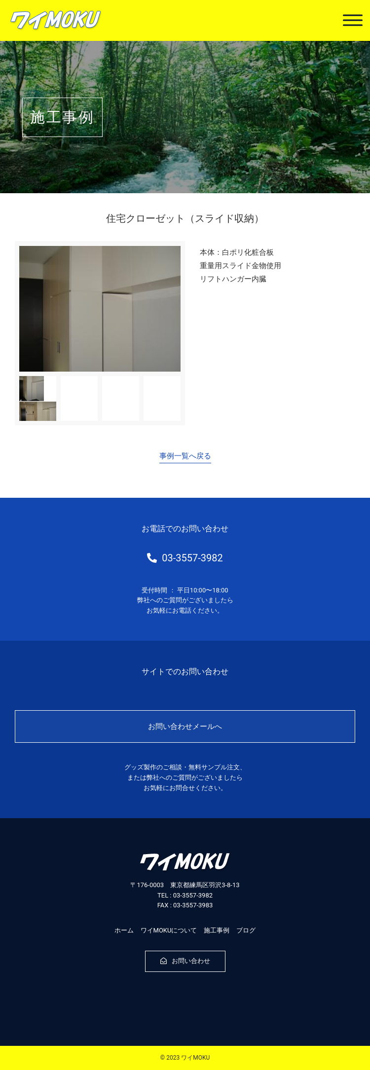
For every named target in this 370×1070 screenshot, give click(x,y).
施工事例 (216, 930)
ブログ (246, 930)
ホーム (124, 930)
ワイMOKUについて (169, 930)
